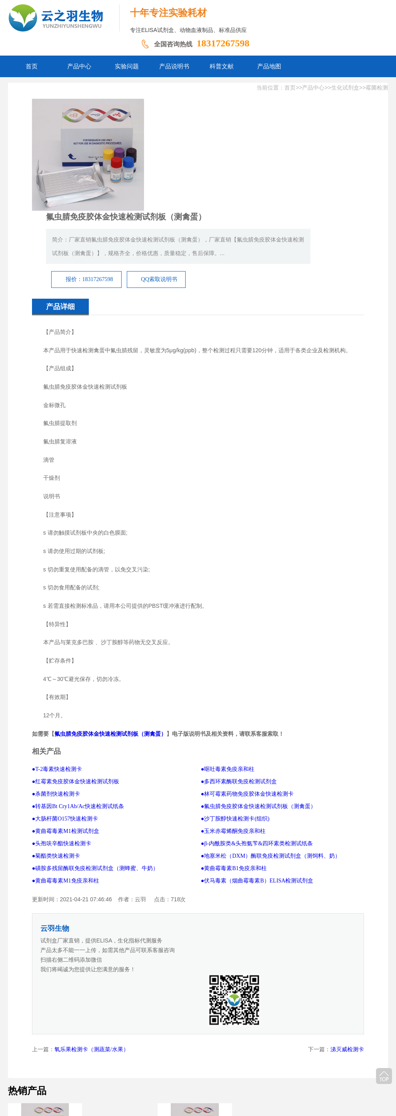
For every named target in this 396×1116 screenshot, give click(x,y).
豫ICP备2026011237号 (235, 1080)
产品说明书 (175, 1067)
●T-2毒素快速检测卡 (57, 684)
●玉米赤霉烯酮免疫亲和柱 (233, 746)
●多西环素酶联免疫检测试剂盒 (239, 697)
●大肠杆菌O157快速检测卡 (65, 734)
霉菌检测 (377, 88)
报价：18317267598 (196, 181)
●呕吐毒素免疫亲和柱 (227, 684)
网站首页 (82, 1067)
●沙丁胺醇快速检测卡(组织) (235, 734)
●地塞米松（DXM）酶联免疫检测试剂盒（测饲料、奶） (270, 771)
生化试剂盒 (345, 88)
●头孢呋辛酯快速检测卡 (61, 759)
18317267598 (222, 43)
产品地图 (238, 1067)
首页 (290, 88)
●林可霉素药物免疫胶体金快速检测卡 (247, 709)
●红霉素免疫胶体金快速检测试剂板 (75, 697)
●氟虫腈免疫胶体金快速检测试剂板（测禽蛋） (258, 722)
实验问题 (142, 1067)
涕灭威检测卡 (347, 912)
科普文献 (208, 1067)
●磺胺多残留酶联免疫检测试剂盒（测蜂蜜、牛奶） (95, 784)
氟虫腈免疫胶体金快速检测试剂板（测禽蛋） (110, 649)
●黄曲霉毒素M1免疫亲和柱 (65, 796)
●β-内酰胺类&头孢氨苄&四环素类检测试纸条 (257, 759)
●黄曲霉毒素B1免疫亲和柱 (234, 784)
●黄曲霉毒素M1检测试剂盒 (65, 746)
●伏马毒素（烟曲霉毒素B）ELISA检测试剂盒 (257, 796)
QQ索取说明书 (266, 181)
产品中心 (313, 88)
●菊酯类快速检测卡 (56, 771)
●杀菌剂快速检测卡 (56, 709)
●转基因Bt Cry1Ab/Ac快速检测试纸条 (78, 722)
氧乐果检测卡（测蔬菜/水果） (91, 912)
